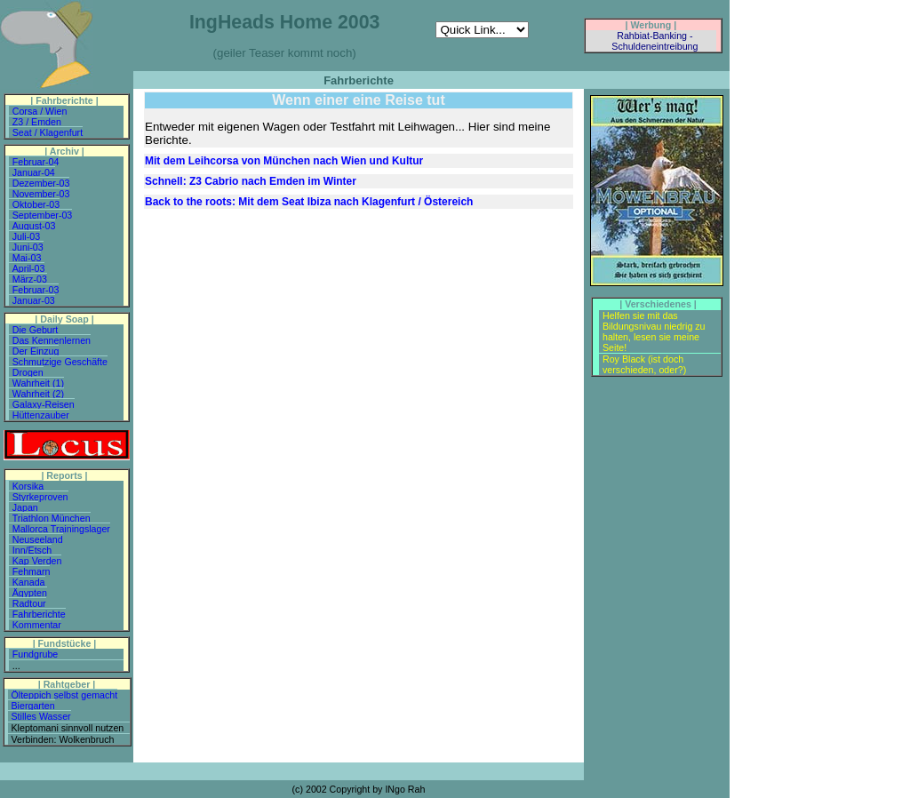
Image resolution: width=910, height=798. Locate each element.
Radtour (29, 603)
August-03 (34, 225)
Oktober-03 (36, 204)
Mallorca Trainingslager (61, 528)
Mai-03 (27, 257)
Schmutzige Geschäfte (60, 361)
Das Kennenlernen (51, 340)
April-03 (28, 268)
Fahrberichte (39, 614)
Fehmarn (31, 571)
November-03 (41, 193)
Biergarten (33, 705)
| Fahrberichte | (64, 100)
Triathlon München (51, 518)
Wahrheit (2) (38, 393)
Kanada (28, 582)
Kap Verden (37, 560)
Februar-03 (36, 289)
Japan (25, 507)
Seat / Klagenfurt (47, 132)
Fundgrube (35, 654)
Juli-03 (26, 236)
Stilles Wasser (41, 716)
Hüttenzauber (40, 415)
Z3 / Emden (36, 121)
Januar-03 (33, 300)
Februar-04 (36, 161)
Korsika (28, 486)
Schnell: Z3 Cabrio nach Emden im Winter (250, 181)
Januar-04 (33, 172)
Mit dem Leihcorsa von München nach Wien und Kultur (284, 161)
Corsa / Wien (40, 111)
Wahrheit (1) (38, 383)
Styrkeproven (40, 496)
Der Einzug (36, 351)
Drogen (28, 372)
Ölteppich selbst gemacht (65, 695)
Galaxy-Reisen (43, 404)
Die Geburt (35, 329)
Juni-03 (28, 247)
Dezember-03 (41, 183)
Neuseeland (37, 539)
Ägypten (29, 592)
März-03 (29, 279)
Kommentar (36, 624)
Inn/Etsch (32, 550)
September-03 (42, 215)
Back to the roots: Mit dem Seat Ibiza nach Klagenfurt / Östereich (309, 202)
